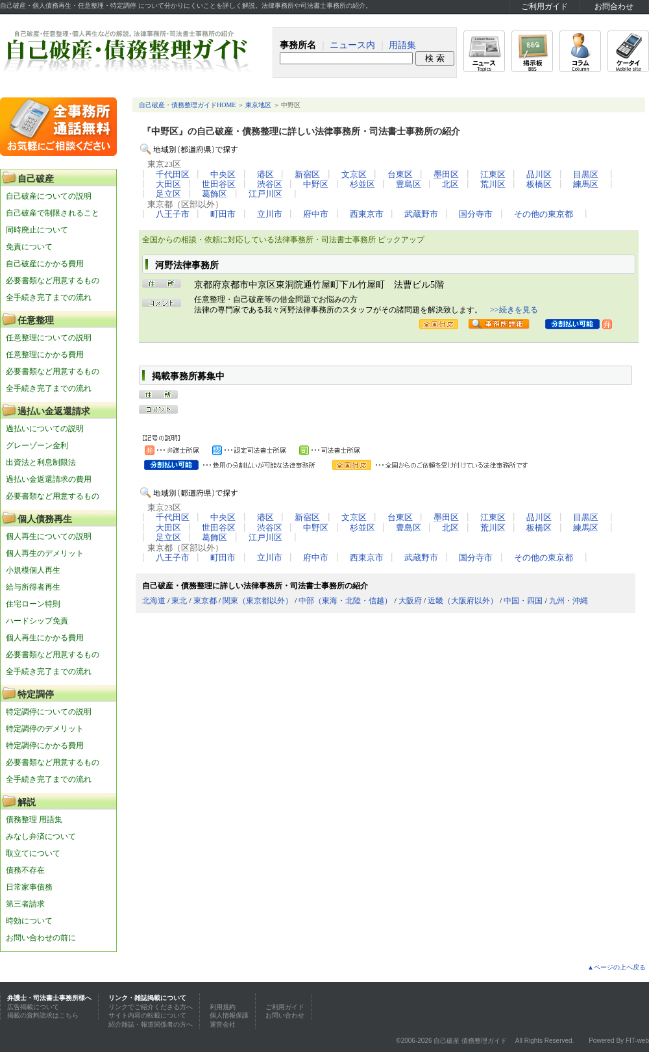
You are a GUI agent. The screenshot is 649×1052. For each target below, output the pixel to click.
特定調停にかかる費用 (45, 745)
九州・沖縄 (568, 600)
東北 (179, 600)
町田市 (223, 214)
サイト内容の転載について (147, 1015)
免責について (29, 246)
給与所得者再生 (33, 587)
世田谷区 (219, 184)
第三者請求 (25, 903)
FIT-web (637, 1040)
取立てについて (33, 853)
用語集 (402, 45)
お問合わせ (613, 6)
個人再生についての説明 (49, 536)
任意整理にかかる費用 (45, 354)
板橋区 (539, 184)
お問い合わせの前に (41, 937)
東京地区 (258, 104)
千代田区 (173, 174)
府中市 (315, 214)
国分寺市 (476, 214)
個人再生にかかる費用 (45, 637)
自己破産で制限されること (52, 213)
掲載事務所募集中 (188, 376)
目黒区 (585, 174)
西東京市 (367, 214)
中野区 (315, 184)
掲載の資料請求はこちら (43, 1015)
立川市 (269, 214)
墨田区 (446, 174)
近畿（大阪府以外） (463, 600)
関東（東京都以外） (258, 600)
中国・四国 (523, 600)
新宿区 (307, 174)
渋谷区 (269, 184)
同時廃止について (37, 229)
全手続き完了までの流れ (49, 297)
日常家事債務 (29, 887)
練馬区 (585, 184)
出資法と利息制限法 (41, 462)
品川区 (539, 174)
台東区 (400, 174)
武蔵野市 (421, 214)
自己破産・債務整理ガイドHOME (187, 104)
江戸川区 (265, 194)
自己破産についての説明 (49, 196)
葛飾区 (214, 194)
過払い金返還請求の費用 (49, 479)
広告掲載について (33, 1006)
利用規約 (223, 1006)
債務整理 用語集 (34, 819)
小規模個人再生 (33, 570)
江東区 (493, 174)
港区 (265, 174)
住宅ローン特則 (33, 603)
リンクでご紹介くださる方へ (150, 1006)
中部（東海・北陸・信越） (345, 600)
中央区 (223, 174)
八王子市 (173, 214)
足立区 (168, 194)
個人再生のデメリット (45, 553)
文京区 (354, 174)
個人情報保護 (229, 1015)
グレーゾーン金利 (37, 445)
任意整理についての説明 (49, 337)
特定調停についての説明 (49, 711)
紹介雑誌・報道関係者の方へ (150, 1024)
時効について (29, 920)
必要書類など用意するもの (52, 280)
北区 (450, 184)
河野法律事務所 (187, 265)
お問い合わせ (284, 1015)
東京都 (205, 600)
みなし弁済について (41, 836)
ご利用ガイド (544, 6)
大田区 (168, 184)
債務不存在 (25, 870)
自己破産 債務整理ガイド (470, 1040)
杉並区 (362, 184)
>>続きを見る (514, 309)
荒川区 (493, 184)
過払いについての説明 (45, 428)
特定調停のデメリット (45, 728)
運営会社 (223, 1024)
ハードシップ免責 (37, 620)
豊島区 (408, 184)
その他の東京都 (543, 214)
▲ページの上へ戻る (616, 967)
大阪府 (410, 600)
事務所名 (298, 45)
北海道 (153, 600)
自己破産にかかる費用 (45, 263)
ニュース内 (352, 45)
